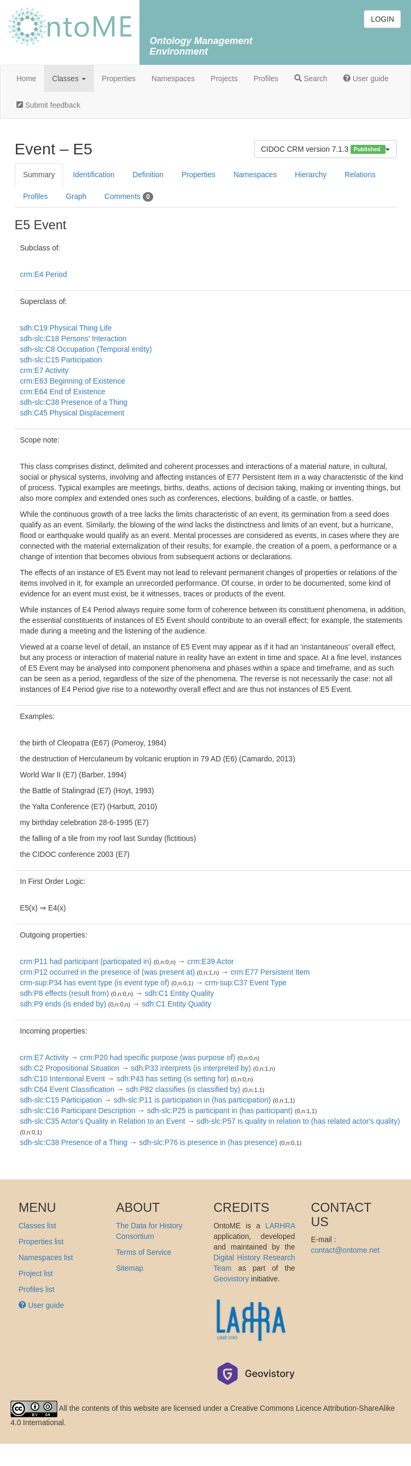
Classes (69, 78)
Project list (36, 1273)
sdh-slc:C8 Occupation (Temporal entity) (86, 349)
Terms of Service (143, 1252)
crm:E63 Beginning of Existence (72, 381)
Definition (148, 174)
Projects (224, 78)
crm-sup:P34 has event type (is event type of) (95, 982)
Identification (94, 174)
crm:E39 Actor (210, 961)
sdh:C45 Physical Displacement (72, 413)
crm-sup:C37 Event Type (246, 982)
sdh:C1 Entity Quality (179, 993)
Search (310, 78)
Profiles (265, 78)
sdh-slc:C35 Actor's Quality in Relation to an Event (103, 1121)
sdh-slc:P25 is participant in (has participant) (220, 1110)
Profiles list (37, 1289)
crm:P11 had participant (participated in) (86, 961)
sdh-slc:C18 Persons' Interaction (73, 338)
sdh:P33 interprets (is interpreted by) (191, 1068)
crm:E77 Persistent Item (270, 972)
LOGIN (382, 19)
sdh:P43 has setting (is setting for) (173, 1078)
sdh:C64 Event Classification (67, 1089)
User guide (366, 78)
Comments (128, 197)
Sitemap (129, 1268)
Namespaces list (46, 1257)
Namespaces (173, 78)
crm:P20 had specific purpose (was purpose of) (157, 1057)
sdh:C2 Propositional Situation (70, 1068)
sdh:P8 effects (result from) (64, 993)
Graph (76, 196)
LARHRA (280, 1225)
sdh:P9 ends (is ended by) (63, 1004)
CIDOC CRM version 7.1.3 (325, 149)
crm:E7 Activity (44, 370)
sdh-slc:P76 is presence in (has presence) (208, 1142)
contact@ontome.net (345, 1250)
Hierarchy (311, 174)
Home (26, 78)
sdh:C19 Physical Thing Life (66, 328)
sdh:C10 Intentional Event (62, 1078)
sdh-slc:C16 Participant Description (78, 1110)
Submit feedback (48, 105)
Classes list (37, 1225)
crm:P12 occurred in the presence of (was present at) (107, 972)
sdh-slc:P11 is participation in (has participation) (191, 1100)
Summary (39, 174)
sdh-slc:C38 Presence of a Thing (74, 402)
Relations (360, 174)
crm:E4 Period (43, 274)
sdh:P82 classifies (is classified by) (183, 1089)
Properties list (41, 1241)
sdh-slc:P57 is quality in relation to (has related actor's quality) (298, 1121)
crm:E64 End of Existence (63, 391)
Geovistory (231, 1278)
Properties (119, 78)
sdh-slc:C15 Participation (61, 359)
